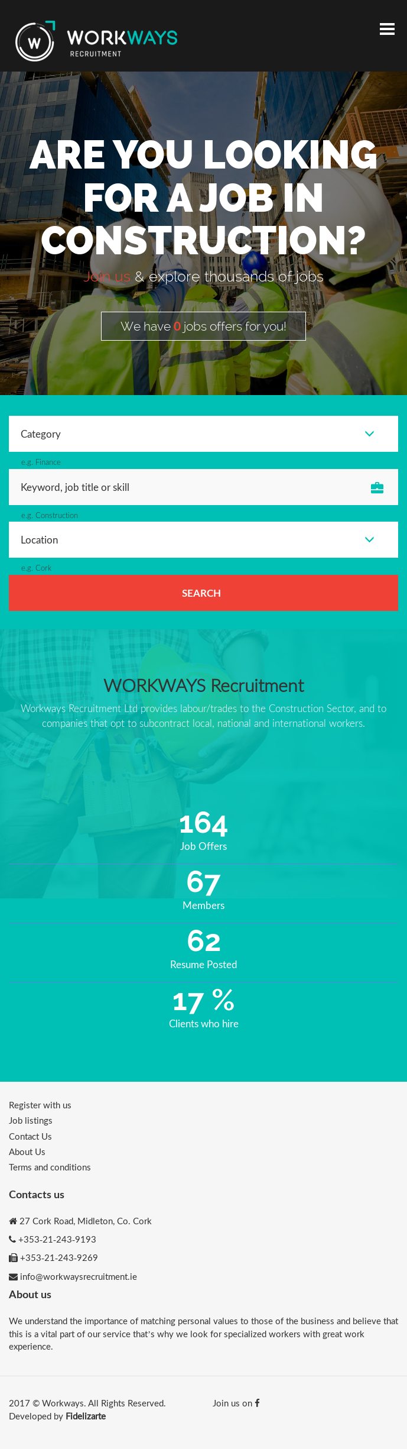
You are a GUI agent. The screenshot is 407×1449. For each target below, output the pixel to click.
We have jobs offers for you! (203, 326)
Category (198, 434)
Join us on (236, 1403)
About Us (27, 1151)
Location (198, 539)
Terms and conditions (50, 1167)
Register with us (40, 1104)
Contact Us (30, 1136)
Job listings (31, 1120)
